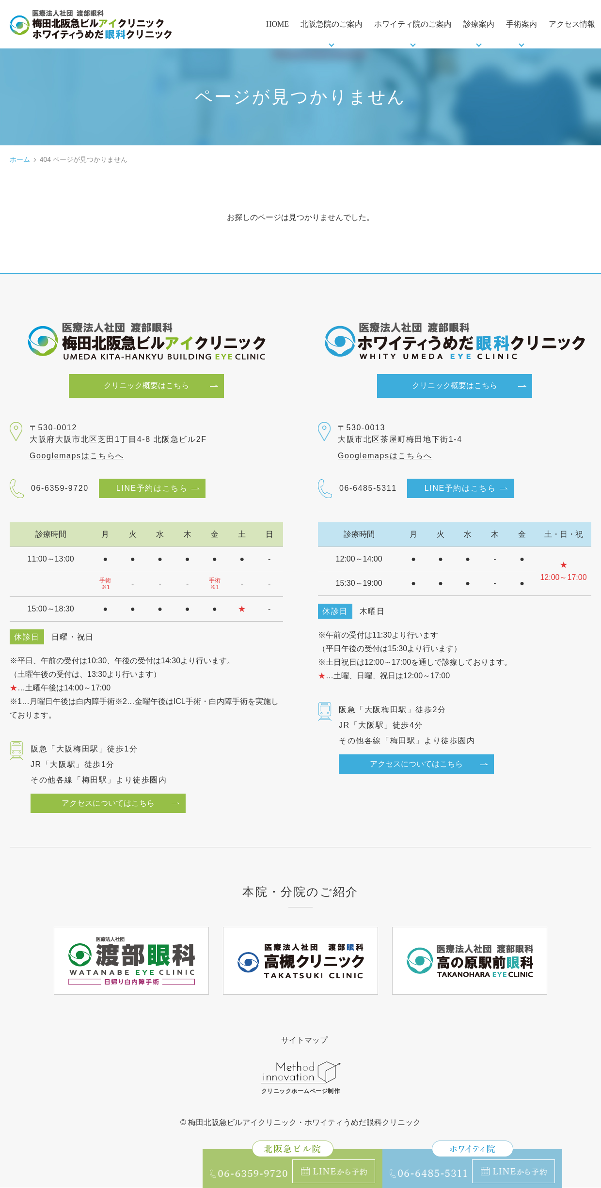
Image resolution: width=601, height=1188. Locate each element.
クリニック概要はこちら (146, 386)
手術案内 (521, 24)
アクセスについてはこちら (108, 803)
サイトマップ (304, 1040)
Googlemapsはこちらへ (77, 456)
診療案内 (478, 24)
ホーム (20, 159)
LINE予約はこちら (152, 489)
